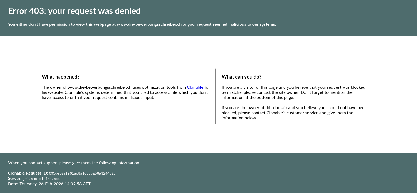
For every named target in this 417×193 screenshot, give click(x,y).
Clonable (195, 87)
